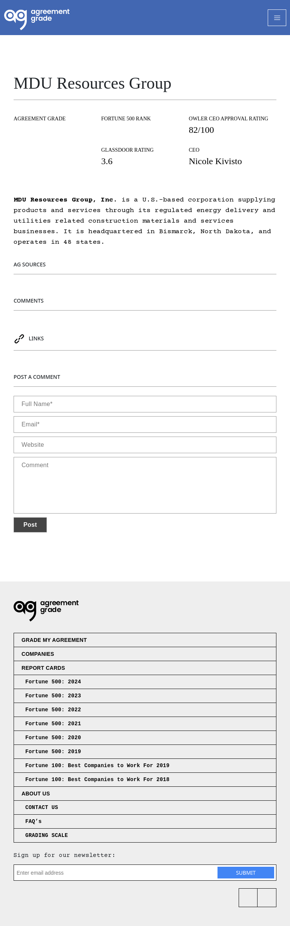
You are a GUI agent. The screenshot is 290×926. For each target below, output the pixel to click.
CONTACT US (41, 807)
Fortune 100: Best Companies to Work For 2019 (97, 766)
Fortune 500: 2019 (53, 752)
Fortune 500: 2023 (53, 696)
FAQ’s (33, 821)
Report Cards (43, 668)
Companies (38, 654)
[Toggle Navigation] (277, 17)
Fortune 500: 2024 (53, 682)
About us (36, 794)
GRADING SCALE (46, 835)
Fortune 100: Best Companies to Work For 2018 (97, 780)
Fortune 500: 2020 (53, 738)
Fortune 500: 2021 (53, 724)
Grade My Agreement (54, 640)
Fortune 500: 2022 (53, 710)
